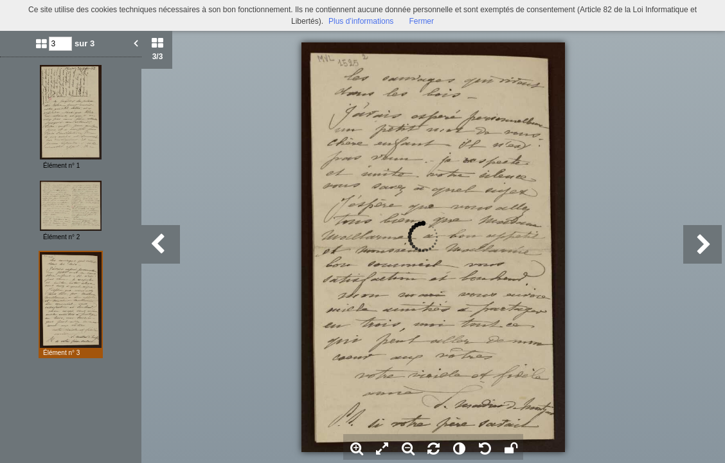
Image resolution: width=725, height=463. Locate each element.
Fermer (421, 21)
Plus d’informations (360, 21)
